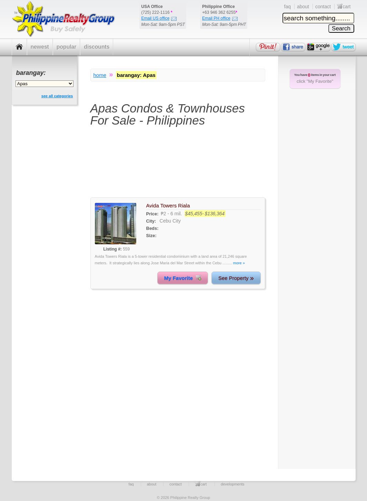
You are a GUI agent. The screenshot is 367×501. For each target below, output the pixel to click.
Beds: (152, 228)
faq (287, 6)
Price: (152, 213)
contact (323, 6)
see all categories (57, 96)
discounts (96, 47)
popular (67, 47)
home (100, 75)
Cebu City (170, 221)
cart (343, 6)
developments (233, 484)
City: (151, 221)
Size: (151, 235)
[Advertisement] (177, 166)
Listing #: (112, 249)
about (303, 6)
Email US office (159, 18)
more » (239, 263)
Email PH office (220, 18)
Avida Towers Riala (168, 205)
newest (40, 47)
